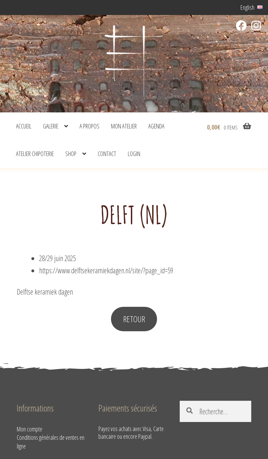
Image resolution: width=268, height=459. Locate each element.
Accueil (23, 126)
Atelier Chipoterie (35, 153)
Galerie (50, 126)
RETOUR (134, 319)
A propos (89, 126)
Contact (107, 153)
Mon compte (29, 429)
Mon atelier (124, 126)
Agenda (156, 126)
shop (70, 153)
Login (134, 153)
